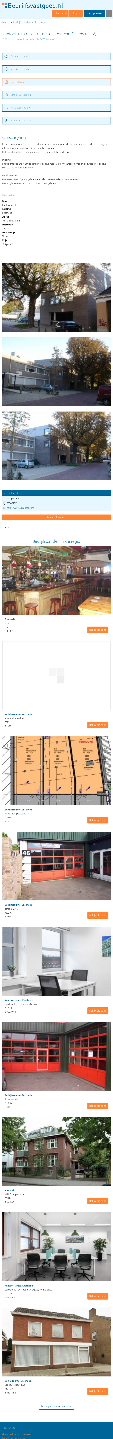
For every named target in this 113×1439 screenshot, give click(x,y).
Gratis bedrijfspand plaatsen (16, 1434)
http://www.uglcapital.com (20, 507)
